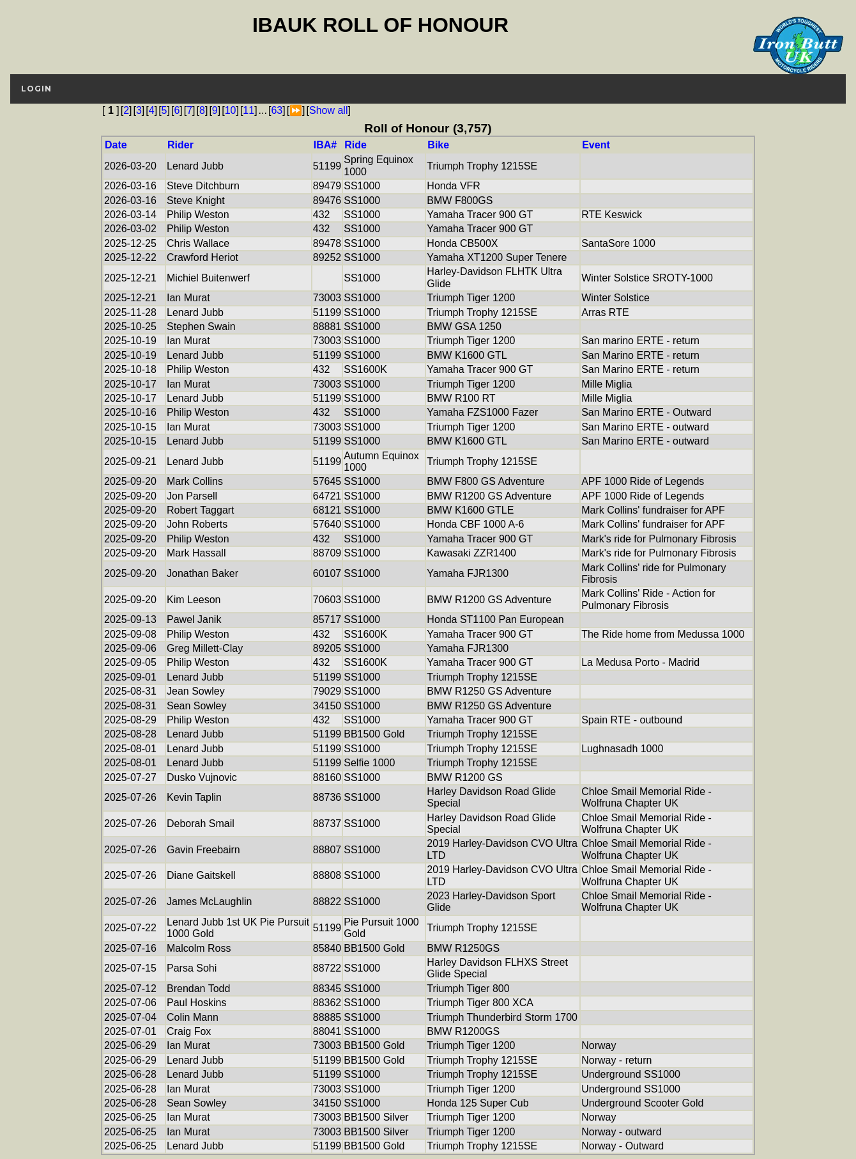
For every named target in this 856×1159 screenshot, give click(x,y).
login (36, 88)
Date (116, 144)
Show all (328, 110)
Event (596, 144)
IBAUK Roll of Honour (380, 24)
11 (248, 110)
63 (276, 110)
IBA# (325, 144)
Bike (438, 144)
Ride (355, 144)
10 (230, 110)
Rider (180, 144)
